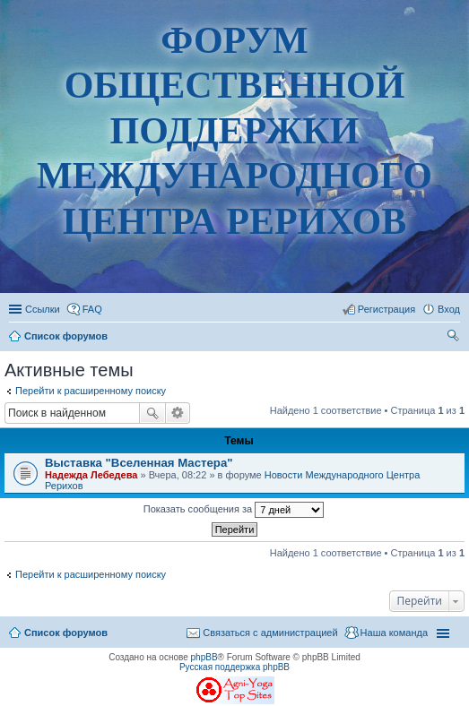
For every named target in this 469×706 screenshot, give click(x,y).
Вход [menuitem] (449, 309)
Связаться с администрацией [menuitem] (270, 632)
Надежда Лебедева (91, 474)
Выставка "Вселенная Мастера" (138, 462)
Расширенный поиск (178, 413)
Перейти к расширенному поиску (90, 390)
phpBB (204, 657)
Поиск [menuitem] (454, 338)
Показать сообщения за (233, 510)
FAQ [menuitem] (92, 309)
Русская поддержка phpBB (234, 667)
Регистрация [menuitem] (386, 309)
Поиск (152, 413)
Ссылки (42, 309)
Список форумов (66, 632)
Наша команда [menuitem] (394, 632)
